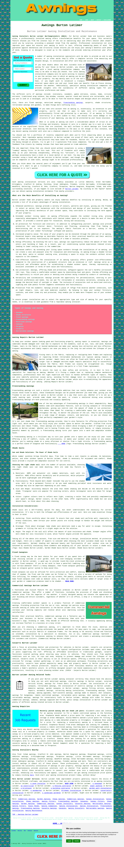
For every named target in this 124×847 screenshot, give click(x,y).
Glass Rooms (33, 806)
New (25, 830)
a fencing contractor (62, 786)
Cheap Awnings (59, 799)
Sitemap (13, 830)
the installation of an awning (93, 250)
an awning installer (103, 781)
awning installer (72, 302)
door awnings (93, 695)
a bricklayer (26, 788)
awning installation (61, 202)
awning (52, 45)
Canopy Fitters (97, 801)
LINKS (86, 20)
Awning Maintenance (33, 810)
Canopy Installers (64, 804)
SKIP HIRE (69, 783)
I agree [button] (69, 841)
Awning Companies (49, 806)
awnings (39, 94)
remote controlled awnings (47, 695)
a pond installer (38, 783)
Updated (30, 830)
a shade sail (105, 546)
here (32, 775)
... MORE (61, 444)
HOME (81, 20)
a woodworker (36, 790)
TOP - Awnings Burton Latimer (25, 814)
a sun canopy (101, 715)
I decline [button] (76, 841)
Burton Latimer (71, 189)
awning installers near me (46, 729)
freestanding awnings (73, 102)
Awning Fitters (49, 801)
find (19, 754)
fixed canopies (26, 563)
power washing (96, 786)
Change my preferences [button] (88, 841)
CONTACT (98, 20)
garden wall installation (100, 788)
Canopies (84, 801)
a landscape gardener (51, 793)
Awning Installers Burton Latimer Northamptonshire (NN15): (40, 36)
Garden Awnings (43, 799)
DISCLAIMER (107, 20)
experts (48, 770)
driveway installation (71, 790)
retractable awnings (47, 686)
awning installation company (67, 69)
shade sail (99, 541)
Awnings (20, 830)
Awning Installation (68, 806)
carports (94, 647)
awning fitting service (93, 688)
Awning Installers (76, 808)
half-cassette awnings (63, 693)
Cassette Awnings (82, 804)
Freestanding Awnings (68, 801)
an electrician (27, 786)
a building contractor (60, 788)
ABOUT (92, 20)
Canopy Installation (95, 799)
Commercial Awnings (26, 799)
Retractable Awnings (102, 804)
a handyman (97, 783)
